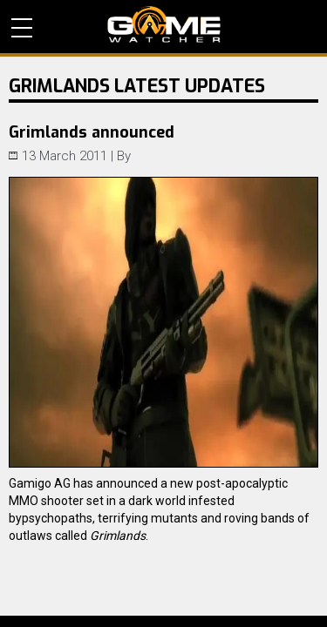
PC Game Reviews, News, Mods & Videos (164, 24)
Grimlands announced (91, 132)
